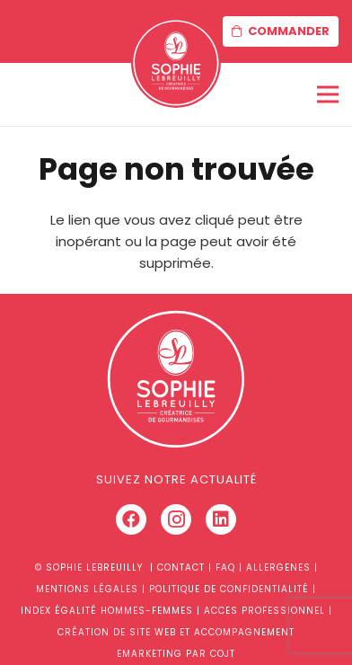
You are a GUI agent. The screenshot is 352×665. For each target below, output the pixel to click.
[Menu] (327, 94)
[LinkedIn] (221, 519)
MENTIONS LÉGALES (87, 589)
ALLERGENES (278, 567)
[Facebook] (131, 519)
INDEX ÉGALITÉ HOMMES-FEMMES (107, 610)
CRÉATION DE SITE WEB (116, 632)
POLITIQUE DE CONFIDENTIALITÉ (229, 589)
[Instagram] (176, 519)
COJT (222, 654)
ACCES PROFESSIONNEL (264, 610)
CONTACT (181, 567)
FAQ (225, 567)
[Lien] (176, 63)
